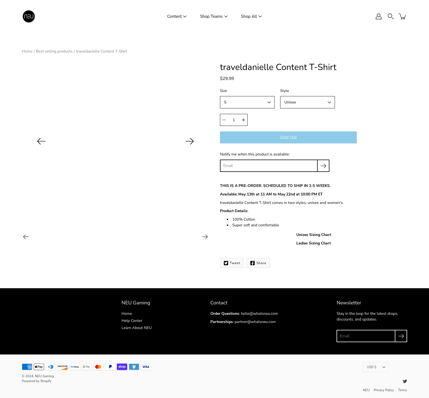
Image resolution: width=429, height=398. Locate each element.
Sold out (288, 137)
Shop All (249, 16)
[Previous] (41, 141)
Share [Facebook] (258, 263)
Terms (402, 390)
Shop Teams (211, 16)
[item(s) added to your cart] (402, 16)
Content (174, 16)
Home (27, 51)
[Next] (189, 141)
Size (223, 90)
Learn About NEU (136, 327)
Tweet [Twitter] (232, 263)
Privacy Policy (384, 390)
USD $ (376, 367)
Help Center (131, 320)
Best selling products (54, 51)
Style (284, 90)
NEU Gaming (44, 376)
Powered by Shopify (36, 381)
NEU (366, 390)
